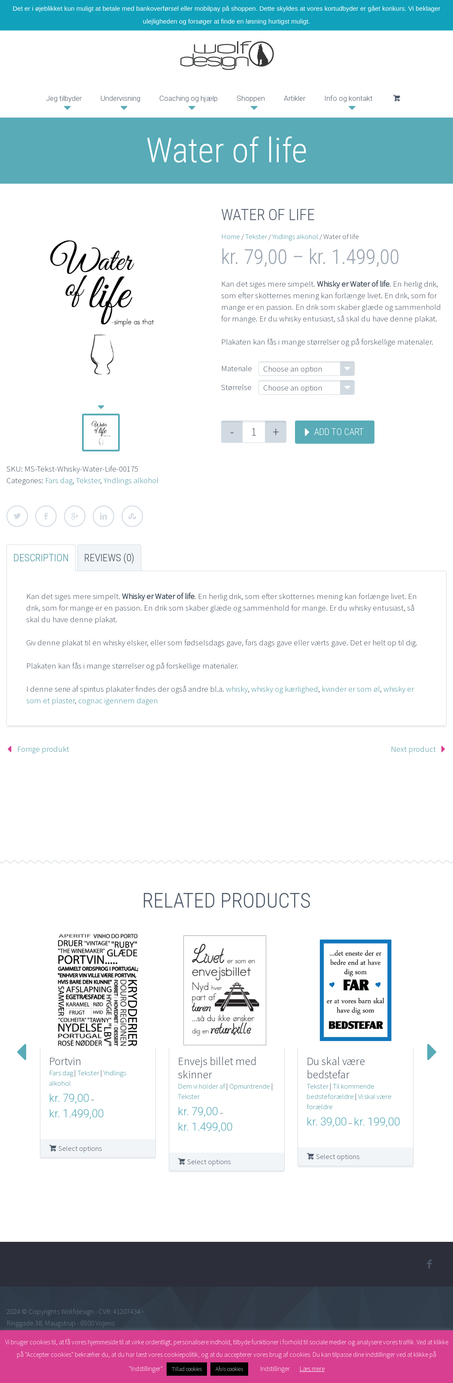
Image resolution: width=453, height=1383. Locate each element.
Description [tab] (41, 558)
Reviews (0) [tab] (109, 558)
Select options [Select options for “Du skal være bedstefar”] (337, 1156)
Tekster (88, 480)
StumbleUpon (132, 516)
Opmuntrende (249, 1086)
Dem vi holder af (201, 1086)
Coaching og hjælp (188, 98)
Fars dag (59, 480)
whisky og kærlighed (284, 689)
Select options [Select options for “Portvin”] (80, 1148)
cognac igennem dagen (118, 700)
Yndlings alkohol (130, 480)
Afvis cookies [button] (229, 1369)
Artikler (294, 98)
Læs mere (312, 1369)
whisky (237, 689)
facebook (429, 1264)
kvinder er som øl (350, 689)
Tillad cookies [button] (187, 1369)
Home (230, 236)
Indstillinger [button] (275, 1369)
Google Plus (74, 516)
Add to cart (339, 432)
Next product (413, 749)
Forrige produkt (43, 749)
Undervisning (120, 98)
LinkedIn (103, 516)
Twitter (17, 516)
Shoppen (251, 98)
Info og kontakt (348, 98)
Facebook (46, 516)
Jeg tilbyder (64, 98)
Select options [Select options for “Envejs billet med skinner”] (209, 1161)
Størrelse (236, 387)
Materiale (236, 368)
